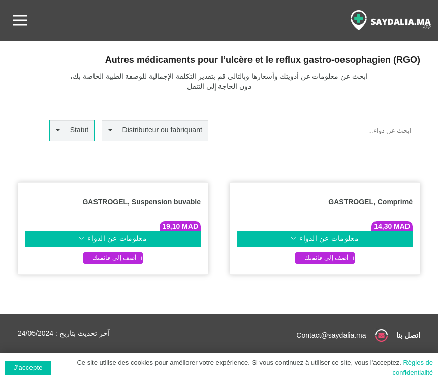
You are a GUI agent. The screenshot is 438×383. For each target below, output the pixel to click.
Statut (79, 130)
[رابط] (391, 20)
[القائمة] (20, 20)
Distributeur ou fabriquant (162, 130)
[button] (325, 258)
